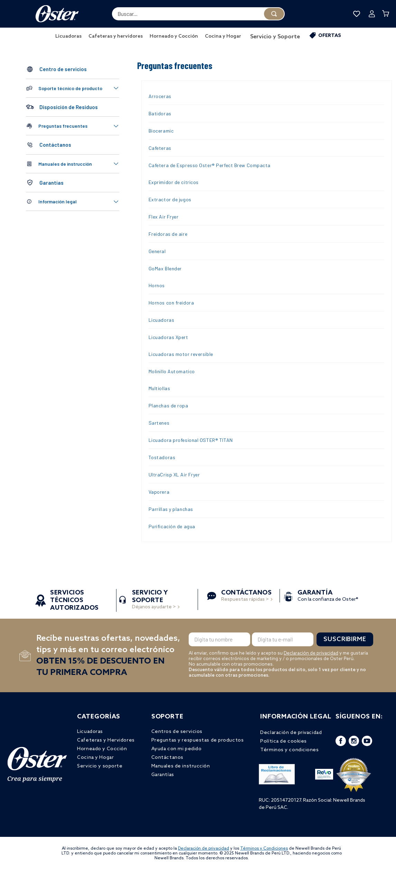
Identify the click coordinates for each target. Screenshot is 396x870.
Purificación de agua (172, 526)
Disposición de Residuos (68, 107)
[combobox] (198, 13)
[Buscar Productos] (274, 14)
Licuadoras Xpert (168, 337)
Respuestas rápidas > (246, 596)
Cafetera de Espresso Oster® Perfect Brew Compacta (210, 165)
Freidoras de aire (168, 234)
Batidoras (160, 113)
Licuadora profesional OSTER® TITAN (191, 440)
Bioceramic (161, 131)
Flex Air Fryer (164, 217)
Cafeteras (160, 148)
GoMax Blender (165, 268)
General (157, 251)
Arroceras (160, 96)
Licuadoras (162, 320)
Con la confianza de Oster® (328, 596)
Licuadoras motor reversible (181, 354)
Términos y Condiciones (264, 848)
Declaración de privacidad (311, 653)
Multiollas (159, 388)
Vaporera (159, 492)
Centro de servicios (63, 69)
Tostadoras (162, 457)
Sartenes (159, 423)
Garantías (51, 183)
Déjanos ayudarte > (154, 600)
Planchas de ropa (168, 405)
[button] (72, 88)
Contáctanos (55, 145)
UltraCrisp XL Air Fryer (174, 474)
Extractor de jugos (170, 199)
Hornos (157, 285)
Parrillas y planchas (171, 509)
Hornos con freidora (171, 303)
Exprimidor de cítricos (174, 182)
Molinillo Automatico (172, 371)
